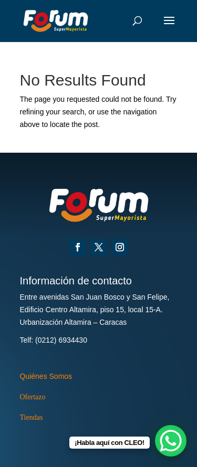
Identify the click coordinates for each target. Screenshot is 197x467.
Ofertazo (33, 397)
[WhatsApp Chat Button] (170, 441)
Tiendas (31, 417)
